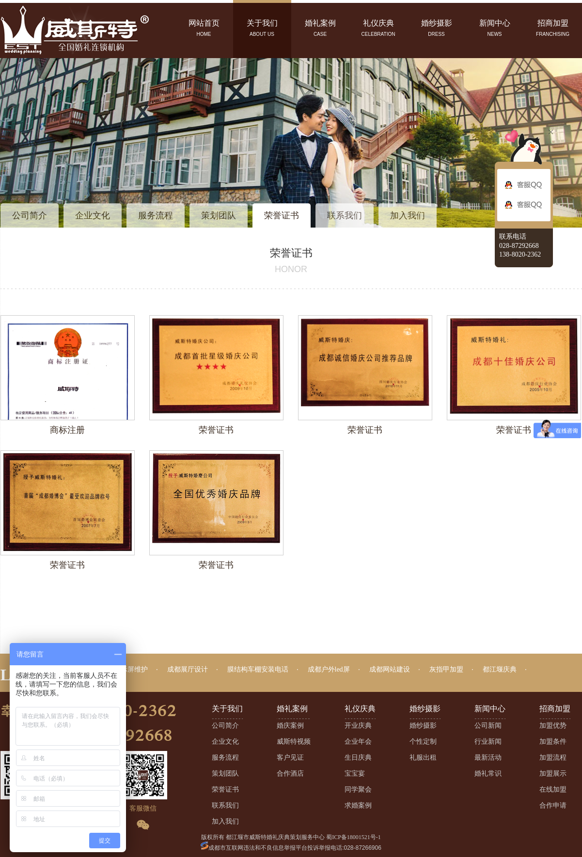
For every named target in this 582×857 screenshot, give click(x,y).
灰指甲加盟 (446, 669)
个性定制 (423, 741)
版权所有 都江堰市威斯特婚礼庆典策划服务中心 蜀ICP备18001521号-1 (291, 837)
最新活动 (488, 757)
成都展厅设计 (187, 669)
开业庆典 (358, 725)
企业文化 (92, 215)
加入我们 (407, 215)
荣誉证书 (281, 215)
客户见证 (290, 757)
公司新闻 (488, 725)
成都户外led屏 (329, 669)
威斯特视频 (294, 741)
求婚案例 (358, 805)
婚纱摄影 (423, 725)
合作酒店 (290, 773)
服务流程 (155, 215)
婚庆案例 (290, 725)
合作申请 (552, 805)
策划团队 (218, 215)
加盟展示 (552, 773)
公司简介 (29, 215)
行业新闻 (488, 741)
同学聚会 (358, 789)
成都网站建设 (389, 669)
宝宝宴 (355, 773)
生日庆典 (358, 757)
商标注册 (67, 430)
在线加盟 (552, 789)
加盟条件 (552, 741)
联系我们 (344, 215)
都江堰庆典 (500, 669)
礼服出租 (423, 757)
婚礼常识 (488, 773)
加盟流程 (552, 757)
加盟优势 (552, 725)
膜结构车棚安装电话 (257, 669)
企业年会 (358, 741)
